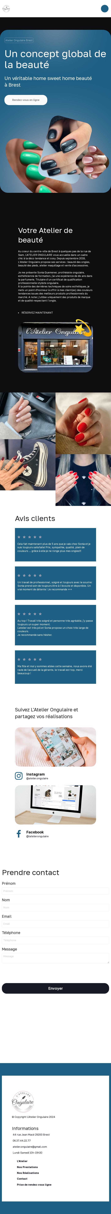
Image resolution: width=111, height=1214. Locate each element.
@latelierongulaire (37, 836)
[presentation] (26, 972)
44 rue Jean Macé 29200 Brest (31, 1134)
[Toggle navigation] (104, 8)
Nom (6, 900)
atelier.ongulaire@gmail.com (30, 1146)
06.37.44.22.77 (22, 1140)
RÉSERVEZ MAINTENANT (37, 312)
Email (6, 916)
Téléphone (11, 932)
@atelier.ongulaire (37, 778)
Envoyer (55, 988)
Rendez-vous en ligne (25, 99)
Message (9, 949)
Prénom (9, 883)
